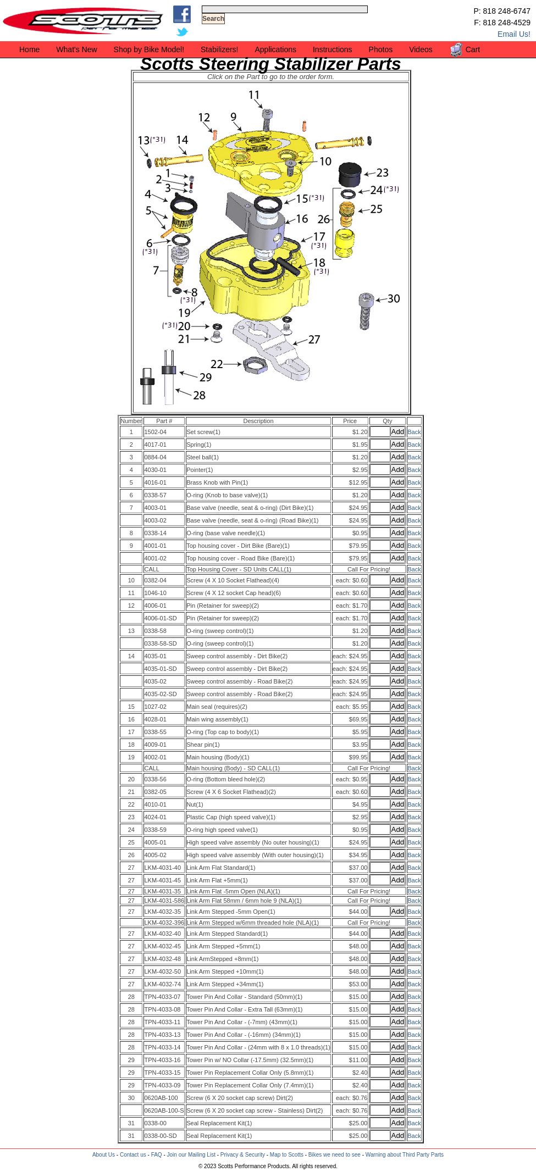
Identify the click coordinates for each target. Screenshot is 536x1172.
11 (131, 593)
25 (131, 842)
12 (131, 605)
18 (131, 744)
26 (131, 855)
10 (131, 580)
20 (131, 779)
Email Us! (514, 34)
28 (131, 996)
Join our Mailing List (191, 1155)
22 (131, 804)
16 (131, 719)
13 (131, 630)
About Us (103, 1155)
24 (131, 829)
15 (131, 706)
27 (131, 867)
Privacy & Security (242, 1155)
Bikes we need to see (334, 1155)
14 (131, 656)
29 (131, 1060)
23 (131, 817)
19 (131, 757)
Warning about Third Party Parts (405, 1155)
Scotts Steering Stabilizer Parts (270, 64)
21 (131, 791)
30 (131, 1098)
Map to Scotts (286, 1155)
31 (131, 1123)
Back (414, 432)
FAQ (156, 1155)
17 (131, 732)
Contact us (133, 1155)
